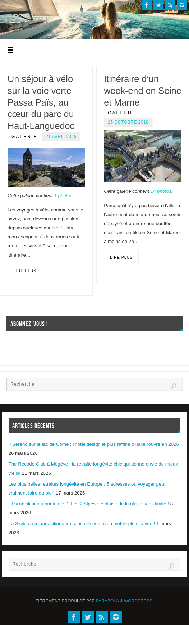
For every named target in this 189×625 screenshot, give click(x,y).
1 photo (62, 195)
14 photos (161, 191)
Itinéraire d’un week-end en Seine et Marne (142, 91)
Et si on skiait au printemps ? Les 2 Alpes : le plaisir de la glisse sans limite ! (89, 503)
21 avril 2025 (61, 136)
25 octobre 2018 (128, 122)
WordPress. (138, 600)
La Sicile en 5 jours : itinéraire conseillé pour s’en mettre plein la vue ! (82, 523)
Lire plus (25, 270)
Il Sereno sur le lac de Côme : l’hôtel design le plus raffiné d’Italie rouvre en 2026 (94, 444)
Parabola (107, 600)
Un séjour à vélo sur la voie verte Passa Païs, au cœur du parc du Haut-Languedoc (41, 102)
